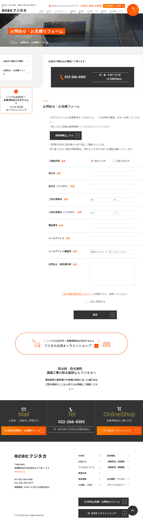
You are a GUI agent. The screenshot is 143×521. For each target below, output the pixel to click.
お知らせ (48, 12)
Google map (20, 471)
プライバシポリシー (116, 485)
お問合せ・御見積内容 (59, 264)
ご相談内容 (54, 161)
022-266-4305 (92, 6)
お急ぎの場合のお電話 (13, 61)
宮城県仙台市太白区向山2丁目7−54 (65, 6)
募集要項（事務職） (117, 467)
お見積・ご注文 (92, 12)
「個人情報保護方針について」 (77, 294)
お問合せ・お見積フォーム (14, 72)
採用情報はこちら (64, 135)
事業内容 (73, 12)
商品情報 (81, 12)
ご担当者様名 (55, 199)
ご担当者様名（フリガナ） (62, 212)
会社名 (51, 173)
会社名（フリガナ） (58, 186)
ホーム (14, 42)
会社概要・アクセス (116, 12)
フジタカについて (61, 12)
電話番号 (52, 225)
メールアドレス (56, 238)
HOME (42, 12)
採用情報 (103, 12)
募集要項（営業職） (117, 461)
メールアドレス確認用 (59, 251)
